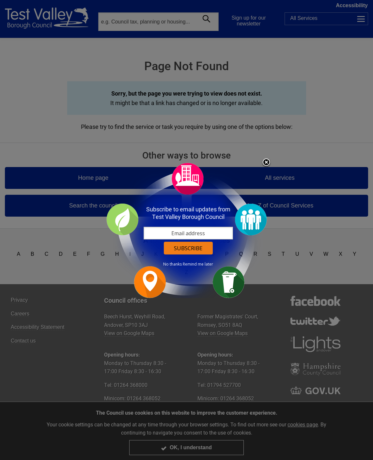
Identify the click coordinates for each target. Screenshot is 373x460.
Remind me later (198, 264)
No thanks (172, 264)
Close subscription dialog (266, 163)
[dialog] (186, 230)
